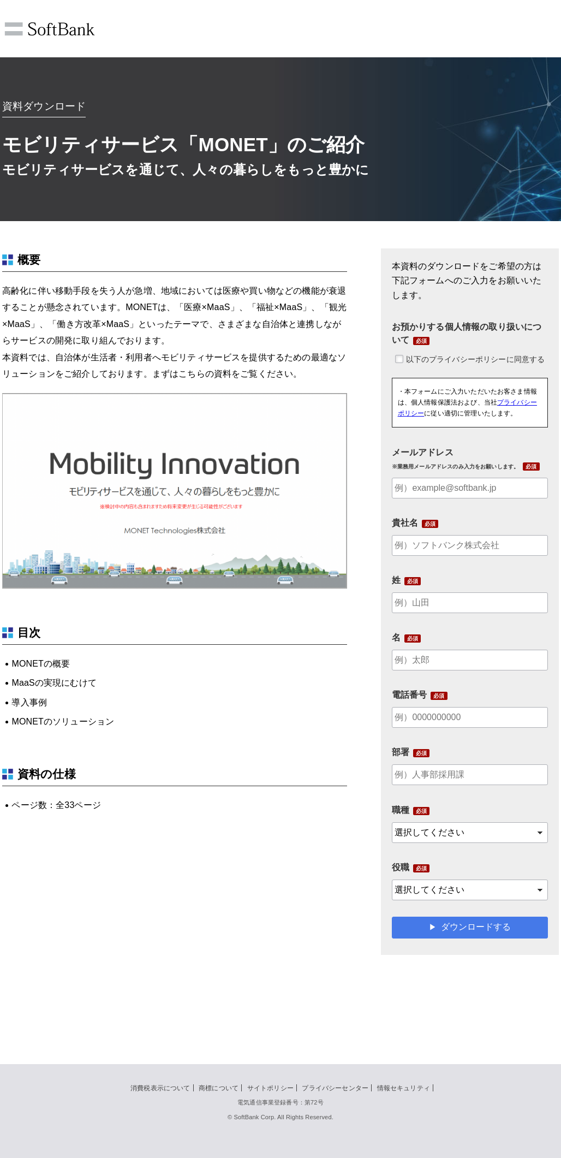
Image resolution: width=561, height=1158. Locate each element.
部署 (400, 752)
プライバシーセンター (335, 1088)
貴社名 (405, 522)
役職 (400, 867)
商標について (218, 1088)
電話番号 (409, 694)
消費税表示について (160, 1088)
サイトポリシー (270, 1088)
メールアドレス (456, 459)
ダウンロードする (476, 926)
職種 (400, 810)
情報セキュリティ (403, 1088)
